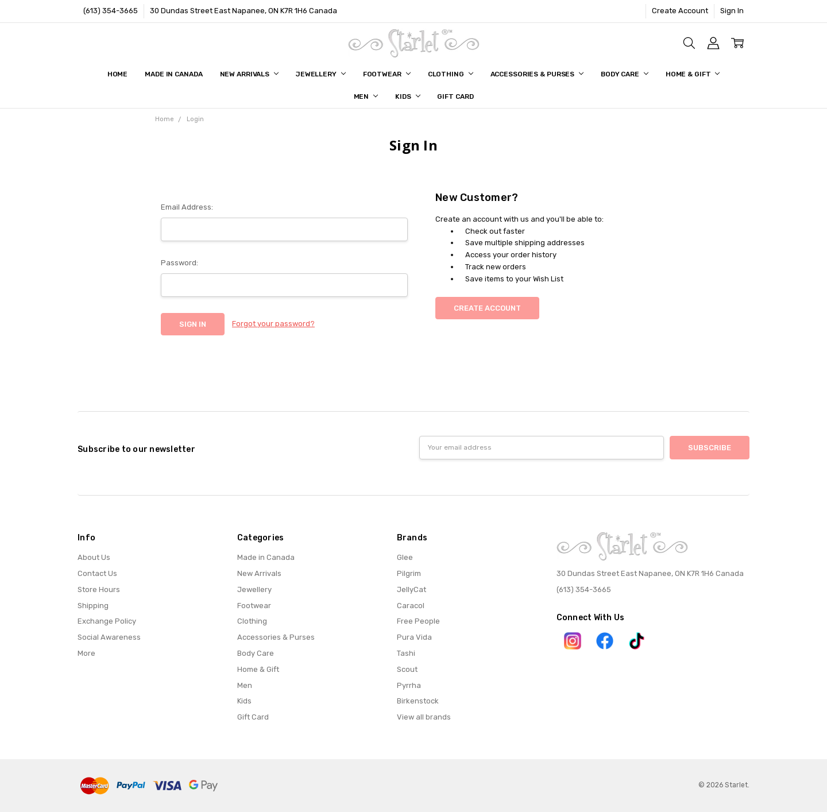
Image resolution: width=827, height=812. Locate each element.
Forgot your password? (273, 323)
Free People (418, 621)
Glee (405, 557)
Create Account (680, 10)
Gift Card (455, 96)
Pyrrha (409, 685)
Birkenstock (418, 701)
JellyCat (411, 589)
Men (366, 96)
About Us (94, 557)
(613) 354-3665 (110, 10)
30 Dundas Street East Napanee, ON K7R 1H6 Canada (243, 10)
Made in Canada (173, 74)
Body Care (624, 74)
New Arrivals (249, 74)
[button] (573, 640)
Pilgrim (409, 573)
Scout (407, 669)
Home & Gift (693, 74)
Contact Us (97, 573)
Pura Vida (414, 637)
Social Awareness (109, 637)
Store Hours (99, 589)
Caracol (410, 605)
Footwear (387, 74)
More (86, 653)
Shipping (93, 605)
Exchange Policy (107, 621)
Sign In (732, 10)
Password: (179, 262)
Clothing (450, 74)
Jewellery (321, 74)
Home (117, 74)
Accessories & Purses (536, 74)
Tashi (406, 653)
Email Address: (187, 207)
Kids (407, 96)
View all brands (424, 717)
